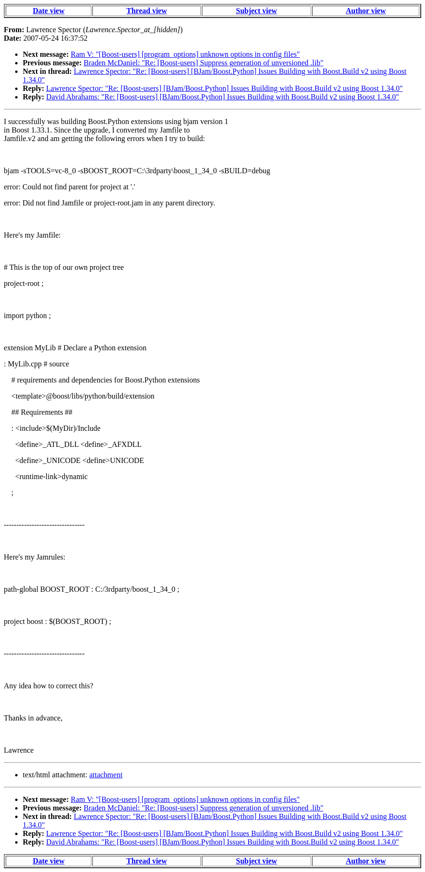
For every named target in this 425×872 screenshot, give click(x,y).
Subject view (256, 11)
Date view (48, 11)
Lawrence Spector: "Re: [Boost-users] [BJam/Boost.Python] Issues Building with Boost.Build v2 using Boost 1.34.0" (224, 88)
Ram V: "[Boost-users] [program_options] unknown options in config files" (185, 54)
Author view (366, 11)
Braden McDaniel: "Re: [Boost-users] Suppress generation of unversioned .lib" (204, 63)
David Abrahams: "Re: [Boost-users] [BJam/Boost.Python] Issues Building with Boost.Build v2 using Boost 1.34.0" (222, 97)
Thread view (147, 11)
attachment (105, 775)
